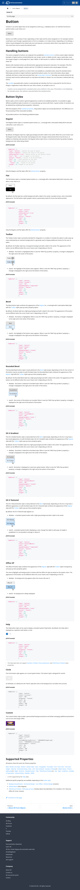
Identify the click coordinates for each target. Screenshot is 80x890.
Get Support (9, 859)
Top (56, 771)
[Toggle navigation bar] (3, 2)
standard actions (49, 55)
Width (32, 773)
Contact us (9, 872)
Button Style (30, 767)
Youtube (8, 831)
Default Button (35, 171)
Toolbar (13, 307)
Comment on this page (14, 798)
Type (59, 771)
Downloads (9, 854)
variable (10, 83)
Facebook (9, 826)
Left (33, 769)
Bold (7, 767)
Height (8, 769)
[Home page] (7, 8)
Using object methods (44, 75)
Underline (65, 771)
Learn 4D (8, 847)
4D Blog (8, 821)
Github (8, 834)
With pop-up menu (28, 789)
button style (47, 780)
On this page (11, 16)
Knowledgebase (10, 852)
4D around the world (12, 875)
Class (36, 767)
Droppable (42, 767)
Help (24, 777)
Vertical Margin (48, 784)
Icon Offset (39, 784)
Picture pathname (43, 663)
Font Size (68, 767)
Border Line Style (15, 767)
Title (37, 771)
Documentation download (14, 844)
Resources (9, 857)
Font (55, 767)
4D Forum (9, 823)
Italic (29, 769)
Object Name (62, 769)
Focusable (50, 767)
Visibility (27, 773)
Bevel (41, 370)
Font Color (61, 767)
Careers (8, 878)
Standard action (30, 771)
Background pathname (16, 784)
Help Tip (13, 769)
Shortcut (21, 771)
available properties (27, 109)
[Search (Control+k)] (71, 3)
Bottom (23, 767)
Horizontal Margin (29, 784)
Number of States (32, 663)
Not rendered (40, 769)
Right (16, 771)
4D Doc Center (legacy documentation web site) (20, 849)
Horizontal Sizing (22, 769)
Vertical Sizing (19, 773)
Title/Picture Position (59, 663)
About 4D (9, 870)
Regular (41, 305)
